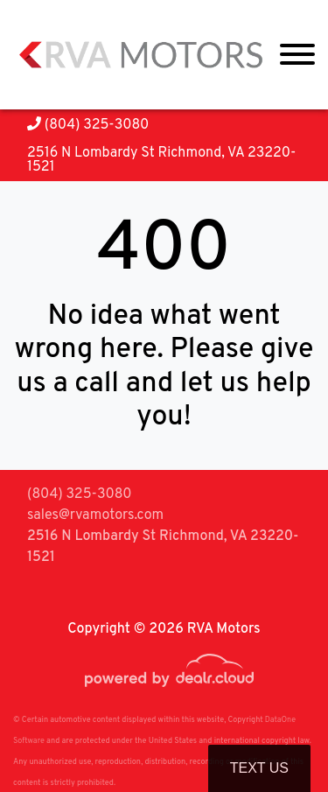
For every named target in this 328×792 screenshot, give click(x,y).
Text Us (259, 767)
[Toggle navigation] (297, 54)
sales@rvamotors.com (95, 515)
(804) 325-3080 (88, 125)
